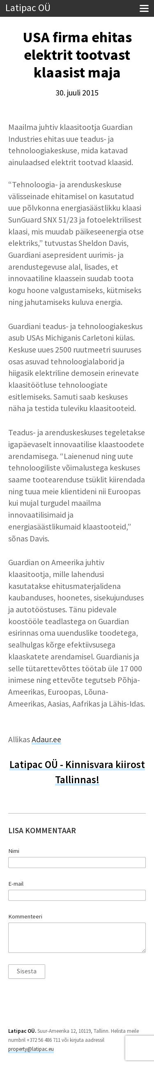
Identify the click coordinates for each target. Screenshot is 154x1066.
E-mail (15, 883)
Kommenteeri (25, 916)
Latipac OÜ (28, 8)
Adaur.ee (46, 739)
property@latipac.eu (31, 1049)
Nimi (13, 851)
